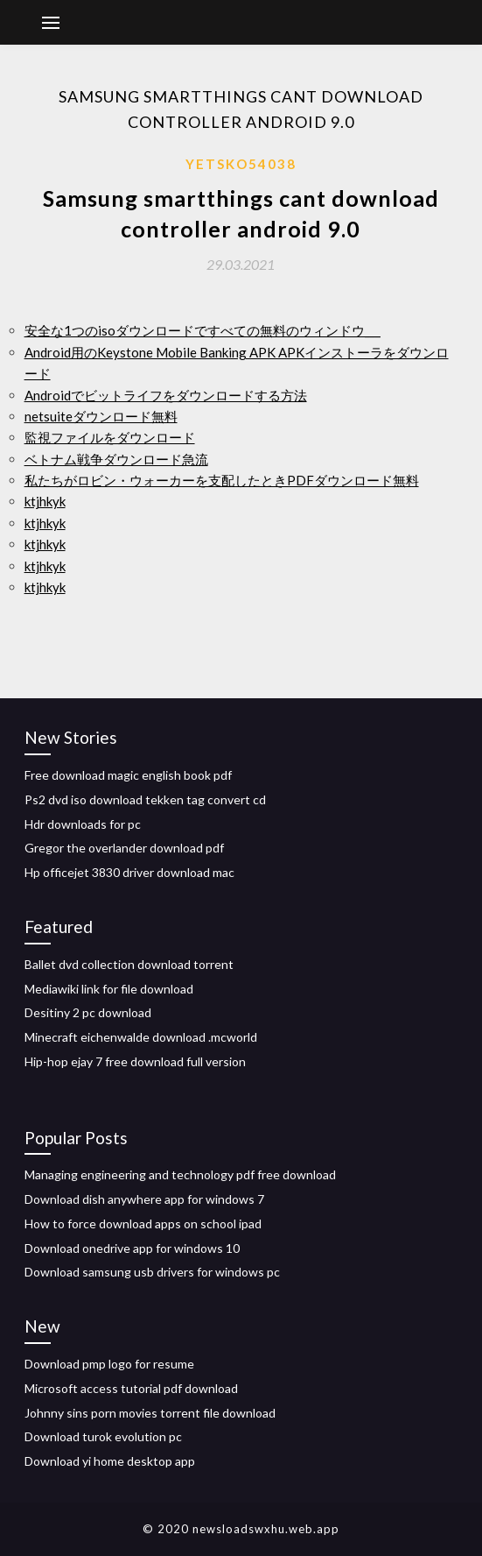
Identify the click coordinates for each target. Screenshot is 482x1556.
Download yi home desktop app (109, 1460)
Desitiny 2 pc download (87, 1012)
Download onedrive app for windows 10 (132, 1248)
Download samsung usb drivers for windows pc (152, 1271)
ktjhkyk (45, 501)
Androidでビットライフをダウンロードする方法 (165, 395)
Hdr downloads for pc (82, 824)
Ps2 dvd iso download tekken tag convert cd (145, 799)
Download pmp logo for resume (109, 1363)
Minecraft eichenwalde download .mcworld (140, 1036)
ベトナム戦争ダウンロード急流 (116, 459)
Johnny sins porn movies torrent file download (150, 1412)
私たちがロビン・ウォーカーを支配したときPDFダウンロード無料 (221, 480)
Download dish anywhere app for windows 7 (144, 1199)
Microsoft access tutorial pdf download (131, 1388)
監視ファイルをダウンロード (109, 437)
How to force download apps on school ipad (143, 1223)
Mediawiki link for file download (108, 988)
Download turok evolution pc (103, 1436)
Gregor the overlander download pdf (124, 847)
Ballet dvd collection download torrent (129, 964)
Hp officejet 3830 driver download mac (129, 872)
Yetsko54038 (241, 164)
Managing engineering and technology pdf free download (180, 1174)
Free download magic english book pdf (128, 774)
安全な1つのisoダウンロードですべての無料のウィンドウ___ (202, 330)
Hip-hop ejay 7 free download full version (135, 1061)
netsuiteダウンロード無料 (101, 416)
